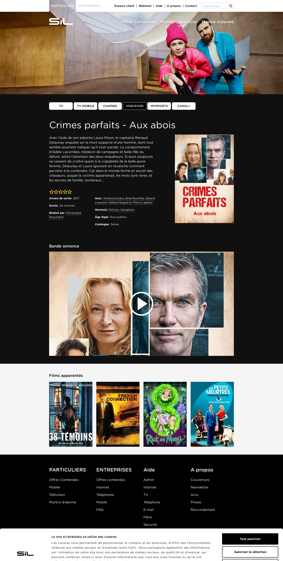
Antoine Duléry (113, 198)
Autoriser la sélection (250, 522)
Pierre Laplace (143, 202)
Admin (148, 480)
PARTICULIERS (67, 470)
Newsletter (200, 487)
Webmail (145, 6)
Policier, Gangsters (121, 209)
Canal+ (183, 106)
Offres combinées (110, 480)
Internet (102, 487)
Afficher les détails (221, 553)
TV (61, 106)
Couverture (200, 480)
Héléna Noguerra (120, 202)
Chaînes (110, 106)
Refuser (250, 535)
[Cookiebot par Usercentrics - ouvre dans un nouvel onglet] (25, 553)
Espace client (124, 6)
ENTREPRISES (114, 470)
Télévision (188, 21)
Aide (159, 6)
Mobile (167, 21)
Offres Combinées (138, 21)
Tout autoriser (250, 509)
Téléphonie (105, 495)
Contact (191, 6)
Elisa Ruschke (134, 198)
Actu (194, 495)
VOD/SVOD (134, 106)
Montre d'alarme (218, 21)
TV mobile (85, 106)
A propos (174, 6)
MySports (159, 106)
